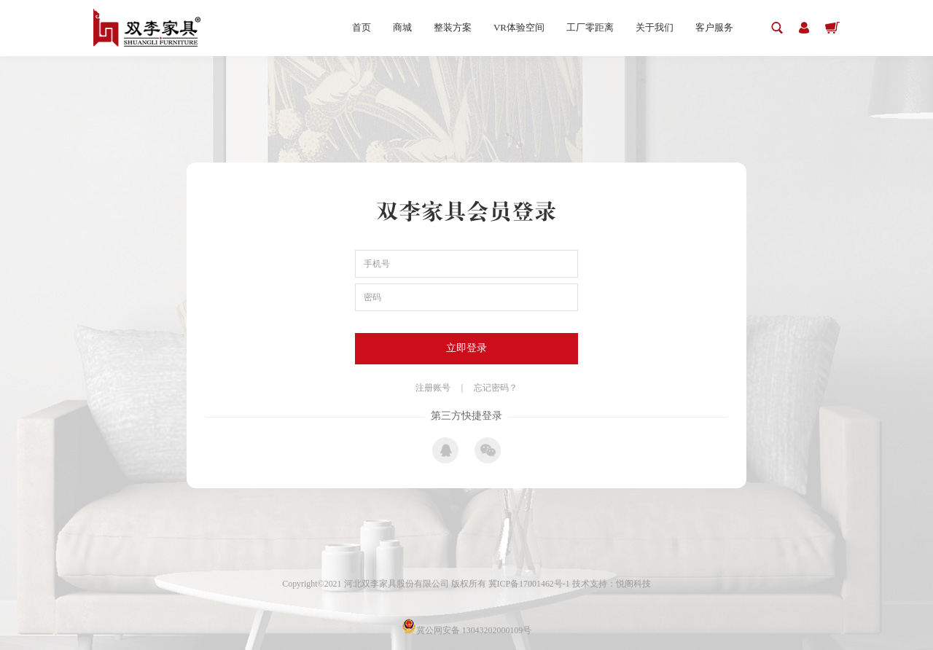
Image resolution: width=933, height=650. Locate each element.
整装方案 (453, 27)
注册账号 (432, 388)
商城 (402, 27)
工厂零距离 (590, 27)
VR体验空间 (518, 27)
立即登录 (466, 347)
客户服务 (714, 27)
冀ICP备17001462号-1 (530, 584)
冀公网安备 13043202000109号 (467, 630)
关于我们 (655, 27)
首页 (361, 27)
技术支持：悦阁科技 (611, 584)
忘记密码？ (496, 388)
